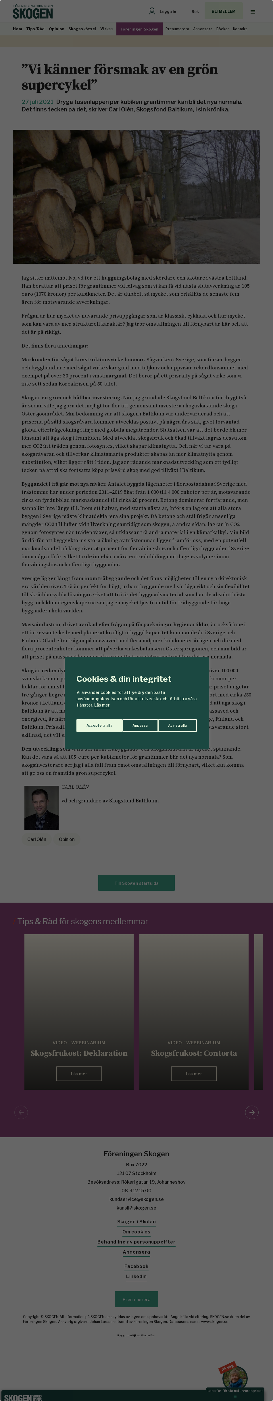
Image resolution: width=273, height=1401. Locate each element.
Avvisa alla (130, 723)
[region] (136, 700)
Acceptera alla (174, 723)
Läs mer (102, 705)
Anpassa (93, 723)
